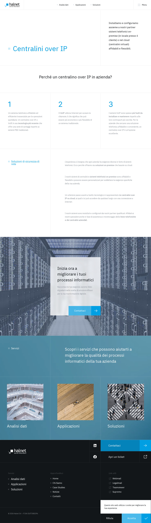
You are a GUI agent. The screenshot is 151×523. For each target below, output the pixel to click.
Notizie (56, 491)
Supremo (117, 491)
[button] (111, 518)
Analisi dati (63, 5)
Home (55, 478)
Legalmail (117, 483)
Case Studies (59, 487)
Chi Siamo (57, 483)
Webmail (117, 478)
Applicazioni (80, 5)
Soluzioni (96, 5)
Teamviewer (119, 487)
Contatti (57, 496)
